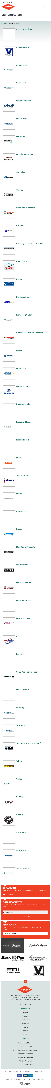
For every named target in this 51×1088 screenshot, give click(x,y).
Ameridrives (21, 65)
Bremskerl (20, 136)
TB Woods (20, 725)
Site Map (8, 1071)
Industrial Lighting (26, 1064)
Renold (19, 654)
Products (25, 1016)
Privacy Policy (25, 1071)
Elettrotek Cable (23, 297)
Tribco (19, 761)
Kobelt (19, 493)
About (25, 1031)
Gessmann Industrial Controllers (30, 333)
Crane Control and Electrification (25, 1050)
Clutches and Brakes (25, 1043)
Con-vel (20, 190)
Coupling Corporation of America (30, 243)
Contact (26, 1034)
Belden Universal (23, 100)
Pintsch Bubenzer (23, 582)
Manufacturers (25, 1020)
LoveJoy (19, 529)
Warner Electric (23, 850)
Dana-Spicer (21, 261)
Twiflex (19, 779)
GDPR (16, 1071)
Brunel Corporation (24, 154)
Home (25, 1013)
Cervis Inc (20, 172)
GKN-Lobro (21, 368)
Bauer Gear (21, 83)
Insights (25, 1027)
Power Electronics (24, 600)
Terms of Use (38, 1071)
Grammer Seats (23, 386)
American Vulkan (23, 47)
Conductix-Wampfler (25, 208)
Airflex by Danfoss (24, 29)
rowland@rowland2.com (32, 999)
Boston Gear (21, 118)
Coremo (19, 225)
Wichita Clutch (22, 868)
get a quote (8, 894)
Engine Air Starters (25, 1057)
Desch (19, 279)
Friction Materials (25, 1061)
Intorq (18, 457)
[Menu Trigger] (44, 7)
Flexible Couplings (25, 1046)
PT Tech (19, 636)
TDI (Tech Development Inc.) (28, 743)
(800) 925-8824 (6, 2)
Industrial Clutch (23, 422)
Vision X (19, 815)
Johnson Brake (22, 475)
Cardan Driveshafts (25, 1054)
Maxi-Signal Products (25, 547)
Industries (25, 1023)
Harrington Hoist (23, 404)
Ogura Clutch (22, 565)
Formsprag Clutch (24, 315)
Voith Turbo (21, 832)
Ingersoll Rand (22, 440)
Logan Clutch (22, 511)
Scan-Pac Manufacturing (27, 672)
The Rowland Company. (20, 1079)
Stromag (20, 707)
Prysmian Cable (23, 618)
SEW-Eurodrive (22, 690)
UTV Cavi (20, 797)
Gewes (19, 350)
